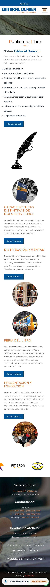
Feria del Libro (18, 550)
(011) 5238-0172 (33, 514)
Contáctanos (32, 550)
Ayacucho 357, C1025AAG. (25, 491)
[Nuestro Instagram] (25, 4)
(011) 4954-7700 (17, 510)
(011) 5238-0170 (33, 510)
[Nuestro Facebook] (22, 4)
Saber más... (14, 241)
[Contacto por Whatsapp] (28, 4)
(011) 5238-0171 (17, 514)
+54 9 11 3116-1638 (30, 517)
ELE (42, 545)
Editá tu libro (18, 545)
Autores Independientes (25, 12)
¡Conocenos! (14, 124)
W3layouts (30, 575)
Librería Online (32, 545)
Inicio (8, 545)
